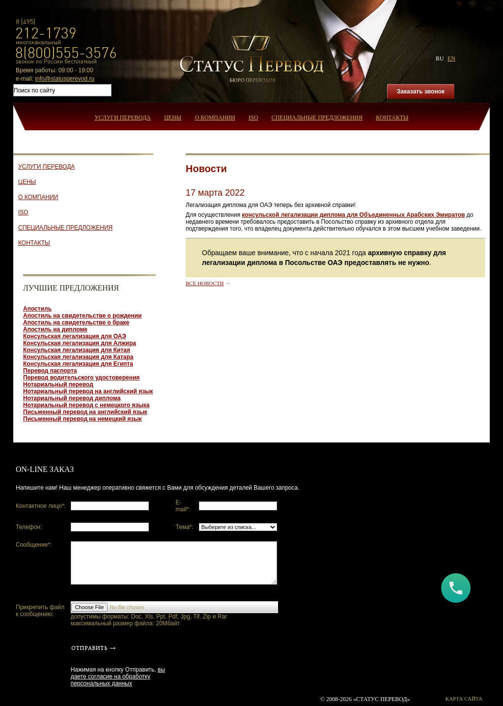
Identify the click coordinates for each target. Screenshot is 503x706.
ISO (253, 117)
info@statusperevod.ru (64, 78)
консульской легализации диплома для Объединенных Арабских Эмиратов (353, 214)
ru (440, 58)
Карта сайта (464, 699)
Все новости (205, 283)
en (451, 58)
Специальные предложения (317, 117)
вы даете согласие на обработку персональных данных (118, 676)
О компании (215, 117)
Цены (172, 117)
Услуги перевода (122, 117)
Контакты (392, 117)
